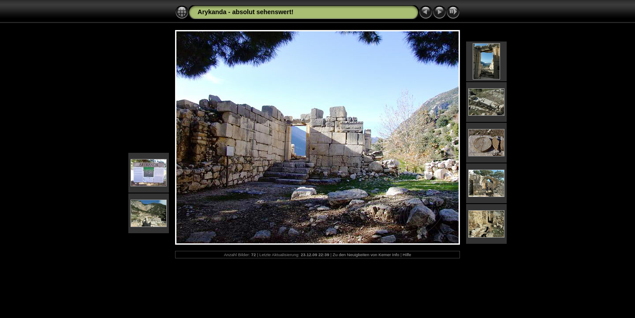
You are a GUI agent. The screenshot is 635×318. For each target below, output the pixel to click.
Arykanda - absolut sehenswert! (246, 11)
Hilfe (407, 254)
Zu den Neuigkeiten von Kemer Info (365, 254)
